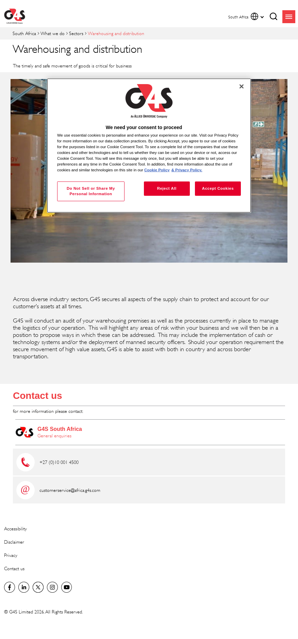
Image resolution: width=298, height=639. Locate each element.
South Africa (24, 33)
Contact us (37, 395)
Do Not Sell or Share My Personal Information (91, 191)
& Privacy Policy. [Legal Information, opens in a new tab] (186, 170)
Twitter (38, 587)
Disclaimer (14, 542)
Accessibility (15, 528)
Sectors (76, 33)
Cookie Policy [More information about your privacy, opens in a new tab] (157, 170)
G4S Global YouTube (66, 587)
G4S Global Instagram (52, 587)
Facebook (9, 587)
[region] (149, 145)
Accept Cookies (218, 188)
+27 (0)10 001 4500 (59, 462)
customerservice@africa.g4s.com (69, 490)
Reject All (167, 188)
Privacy (10, 555)
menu (288, 16)
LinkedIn (23, 587)
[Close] (241, 86)
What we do (52, 33)
